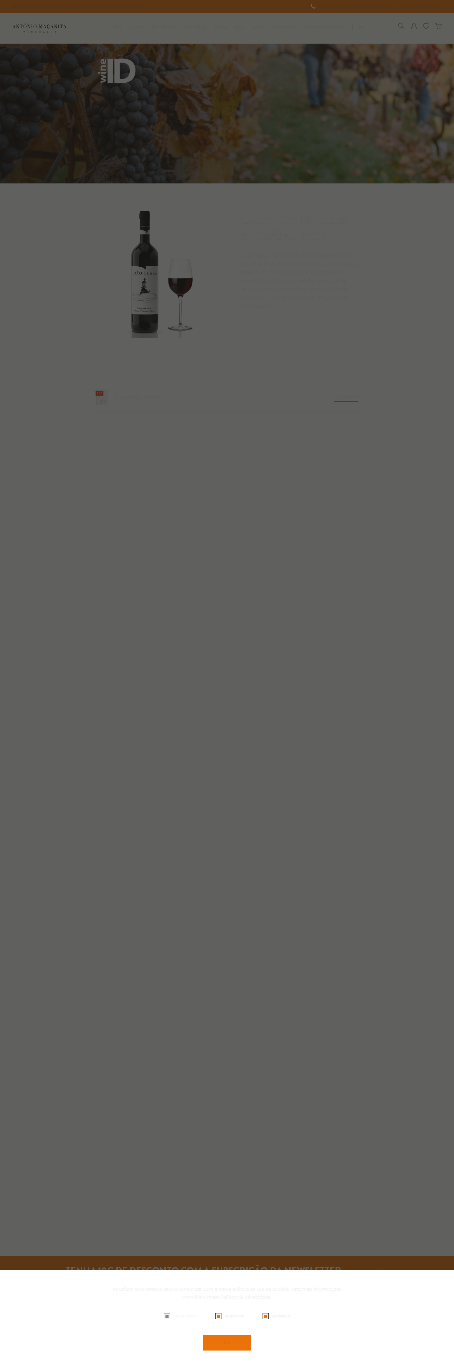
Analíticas (234, 1316)
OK (227, 1342)
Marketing (281, 1316)
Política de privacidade (245, 1297)
